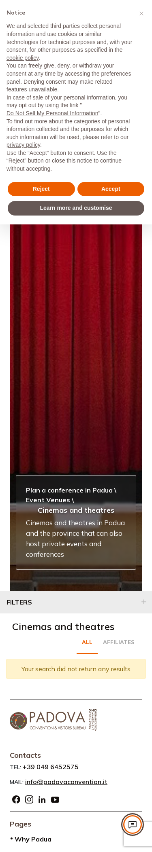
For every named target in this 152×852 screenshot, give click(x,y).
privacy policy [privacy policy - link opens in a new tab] (23, 145)
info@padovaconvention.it (66, 782)
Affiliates (119, 642)
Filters (19, 602)
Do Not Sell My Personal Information (52, 113)
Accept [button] (110, 189)
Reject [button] (41, 189)
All (87, 642)
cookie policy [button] (22, 58)
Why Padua (33, 839)
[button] (141, 12)
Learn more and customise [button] (76, 208)
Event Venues (48, 500)
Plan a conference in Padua (69, 490)
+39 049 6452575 (51, 767)
